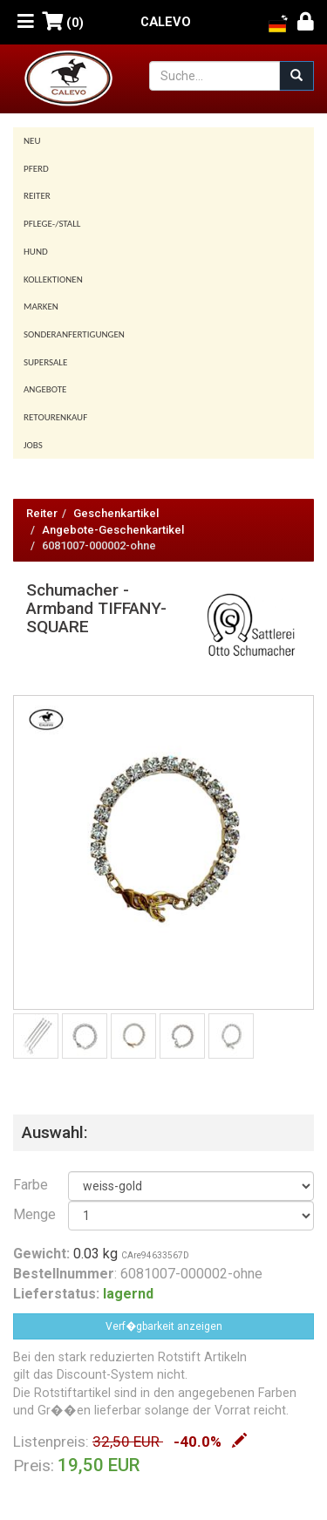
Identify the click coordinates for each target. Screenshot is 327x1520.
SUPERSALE (45, 362)
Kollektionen (53, 279)
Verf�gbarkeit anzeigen (164, 1326)
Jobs (33, 445)
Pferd (36, 168)
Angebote (45, 389)
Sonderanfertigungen (74, 334)
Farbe (27, 1184)
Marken (41, 306)
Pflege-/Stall (52, 223)
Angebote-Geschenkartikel (113, 529)
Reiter (37, 195)
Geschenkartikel (116, 513)
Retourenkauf (55, 417)
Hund (36, 251)
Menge (27, 1214)
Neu (32, 141)
